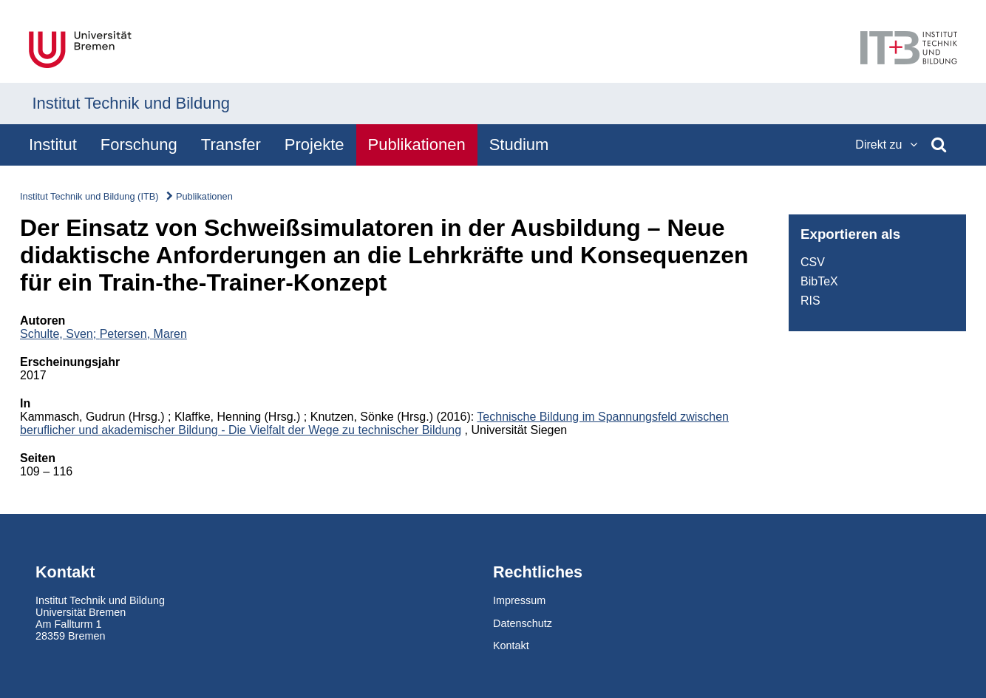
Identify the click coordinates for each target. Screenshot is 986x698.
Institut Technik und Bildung (131, 103)
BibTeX (819, 281)
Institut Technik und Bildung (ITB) (89, 196)
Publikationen (204, 196)
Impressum (519, 600)
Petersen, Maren (143, 334)
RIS (810, 300)
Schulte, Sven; (60, 334)
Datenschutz (522, 623)
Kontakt (511, 645)
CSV (812, 262)
